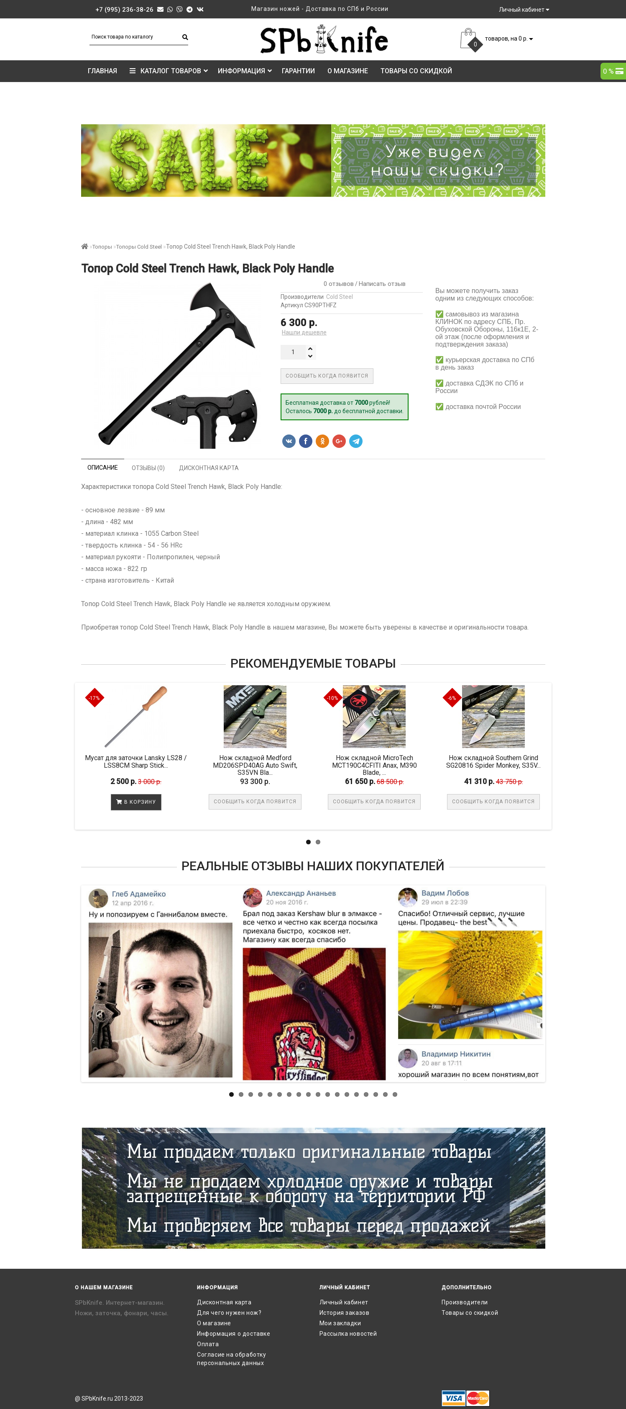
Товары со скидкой (416, 71)
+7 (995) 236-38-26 (124, 9)
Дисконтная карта (224, 1302)
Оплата (208, 1344)
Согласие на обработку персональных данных (231, 1358)
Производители (465, 1302)
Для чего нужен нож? (229, 1312)
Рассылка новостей (348, 1333)
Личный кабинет (343, 1302)
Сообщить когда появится (327, 376)
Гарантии (298, 71)
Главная (102, 71)
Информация (245, 71)
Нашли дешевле (304, 332)
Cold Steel (339, 296)
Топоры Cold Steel (139, 247)
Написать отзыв (382, 284)
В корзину (136, 802)
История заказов (344, 1312)
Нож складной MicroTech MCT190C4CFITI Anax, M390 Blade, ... (374, 765)
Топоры (102, 247)
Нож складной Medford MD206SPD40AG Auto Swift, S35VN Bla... (255, 765)
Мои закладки (340, 1323)
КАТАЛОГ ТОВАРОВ (169, 71)
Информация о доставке (234, 1333)
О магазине (347, 71)
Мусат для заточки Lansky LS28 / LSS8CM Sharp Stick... (136, 761)
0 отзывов (337, 284)
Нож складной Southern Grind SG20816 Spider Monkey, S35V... (493, 761)
